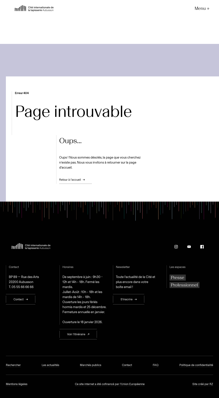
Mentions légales (16, 384)
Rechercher (13, 365)
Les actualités (50, 365)
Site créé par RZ (202, 384)
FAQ (155, 365)
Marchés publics (90, 365)
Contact (127, 365)
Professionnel (184, 285)
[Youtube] (189, 247)
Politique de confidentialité (196, 365)
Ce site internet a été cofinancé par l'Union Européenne (110, 384)
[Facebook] (202, 247)
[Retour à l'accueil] (34, 8)
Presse (177, 277)
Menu (202, 8)
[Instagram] (176, 247)
